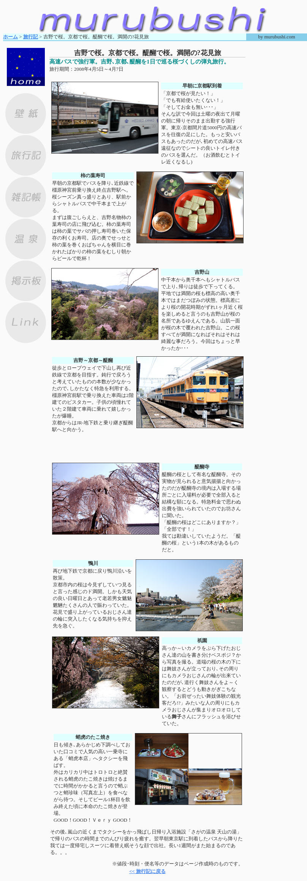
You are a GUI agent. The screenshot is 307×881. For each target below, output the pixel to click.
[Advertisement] (147, 76)
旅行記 (30, 37)
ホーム (10, 37)
